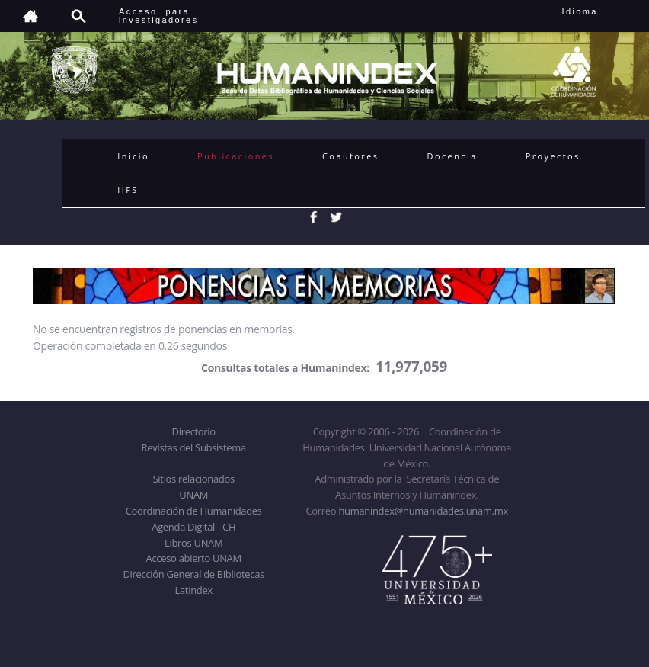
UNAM (193, 495)
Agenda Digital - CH (193, 527)
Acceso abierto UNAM (193, 558)
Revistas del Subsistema (194, 447)
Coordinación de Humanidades (194, 511)
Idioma (598, 11)
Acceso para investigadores (159, 15)
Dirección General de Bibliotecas (193, 574)
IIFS (127, 189)
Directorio (194, 431)
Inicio (133, 156)
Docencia (452, 156)
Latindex (194, 590)
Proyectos (553, 156)
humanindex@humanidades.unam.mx (423, 511)
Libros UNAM (193, 543)
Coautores (350, 156)
